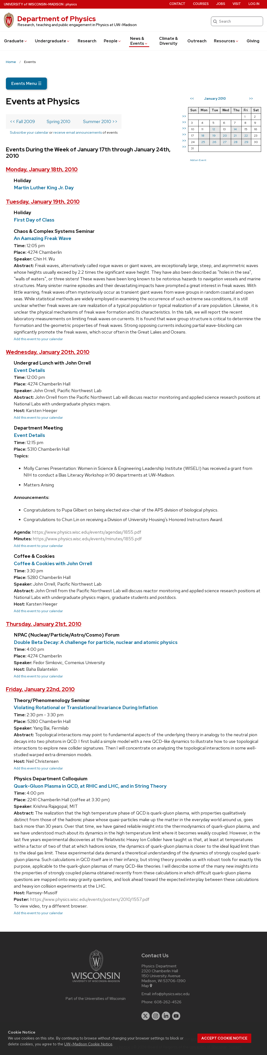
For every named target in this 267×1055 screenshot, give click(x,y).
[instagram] (156, 1016)
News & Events (139, 41)
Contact (177, 4)
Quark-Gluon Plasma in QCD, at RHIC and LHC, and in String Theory (90, 786)
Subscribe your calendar (29, 132)
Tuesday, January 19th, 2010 (43, 201)
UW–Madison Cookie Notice (88, 1044)
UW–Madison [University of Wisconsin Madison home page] (33, 4)
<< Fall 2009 (22, 121)
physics (71, 4)
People (112, 41)
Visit (237, 4)
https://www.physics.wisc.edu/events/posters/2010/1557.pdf (89, 899)
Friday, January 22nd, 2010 (40, 689)
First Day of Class (34, 220)
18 (203, 135)
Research (87, 41)
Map (147, 985)
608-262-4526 (167, 1002)
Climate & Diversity (168, 41)
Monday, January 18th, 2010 (42, 169)
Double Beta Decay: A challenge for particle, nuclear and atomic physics (96, 642)
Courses (201, 4)
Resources (226, 41)
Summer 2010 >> (100, 121)
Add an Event (198, 160)
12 (214, 129)
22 (246, 135)
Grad (16, 41)
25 (203, 142)
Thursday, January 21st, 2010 (43, 624)
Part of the (96, 998)
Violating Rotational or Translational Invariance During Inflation (86, 707)
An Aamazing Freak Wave (42, 238)
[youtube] (176, 1016)
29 (246, 142)
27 (224, 142)
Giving (253, 41)
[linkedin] (166, 1016)
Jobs (220, 4)
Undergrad (52, 41)
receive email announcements (77, 132)
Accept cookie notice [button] (224, 1038)
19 (214, 135)
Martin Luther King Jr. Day (44, 187)
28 (235, 142)
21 (235, 135)
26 (214, 142)
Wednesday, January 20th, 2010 (47, 352)
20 (225, 135)
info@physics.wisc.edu (171, 993)
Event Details (29, 370)
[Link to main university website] (95, 983)
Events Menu (26, 83)
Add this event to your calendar (38, 338)
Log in (254, 4)
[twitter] (145, 1016)
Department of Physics (56, 18)
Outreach (197, 41)
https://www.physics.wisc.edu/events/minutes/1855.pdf (87, 539)
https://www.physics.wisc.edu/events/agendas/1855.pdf (86, 532)
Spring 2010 (58, 121)
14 (235, 129)
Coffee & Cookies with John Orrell (53, 563)
